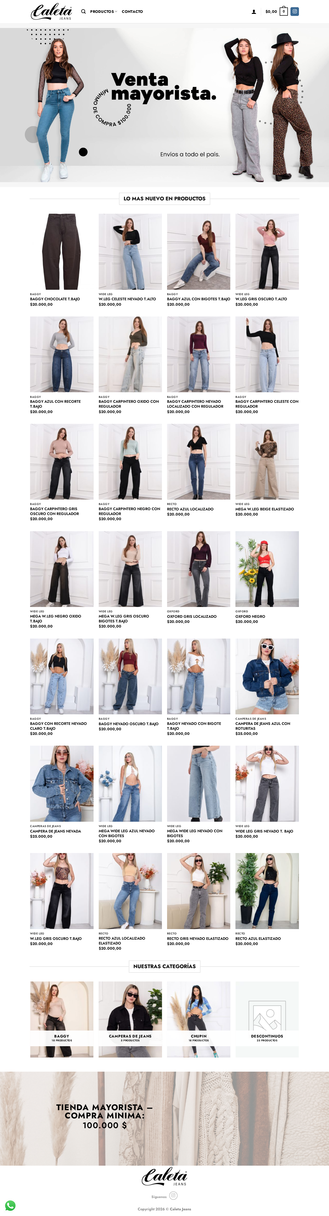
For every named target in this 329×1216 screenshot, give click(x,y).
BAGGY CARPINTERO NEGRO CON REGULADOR (129, 511)
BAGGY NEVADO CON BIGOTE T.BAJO (194, 726)
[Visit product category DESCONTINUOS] (267, 1019)
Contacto (132, 11)
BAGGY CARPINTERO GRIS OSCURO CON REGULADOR (54, 511)
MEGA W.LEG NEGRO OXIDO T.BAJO (55, 618)
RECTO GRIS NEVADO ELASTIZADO (198, 938)
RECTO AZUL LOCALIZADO (190, 509)
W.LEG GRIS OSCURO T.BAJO (56, 938)
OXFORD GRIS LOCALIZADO (192, 616)
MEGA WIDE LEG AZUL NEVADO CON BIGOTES (127, 833)
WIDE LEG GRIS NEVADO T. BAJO (264, 831)
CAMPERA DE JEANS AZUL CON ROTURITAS (262, 726)
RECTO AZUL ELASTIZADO (258, 938)
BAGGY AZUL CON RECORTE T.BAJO (55, 404)
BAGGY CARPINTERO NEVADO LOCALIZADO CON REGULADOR (195, 404)
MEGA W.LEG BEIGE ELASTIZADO (264, 509)
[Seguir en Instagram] (294, 11)
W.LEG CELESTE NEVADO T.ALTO (127, 299)
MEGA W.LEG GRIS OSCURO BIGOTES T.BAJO (124, 618)
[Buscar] (83, 11)
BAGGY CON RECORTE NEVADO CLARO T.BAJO (58, 726)
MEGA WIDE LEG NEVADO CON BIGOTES (194, 833)
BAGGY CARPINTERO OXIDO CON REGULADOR (129, 404)
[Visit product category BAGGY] (62, 1019)
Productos (103, 11)
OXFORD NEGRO (250, 616)
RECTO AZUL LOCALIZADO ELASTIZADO (122, 941)
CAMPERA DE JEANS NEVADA (55, 831)
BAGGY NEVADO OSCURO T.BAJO (129, 724)
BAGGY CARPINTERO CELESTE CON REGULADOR (266, 404)
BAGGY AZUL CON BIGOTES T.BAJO (198, 299)
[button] (254, 11)
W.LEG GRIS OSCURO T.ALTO (261, 299)
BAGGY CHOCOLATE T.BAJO (55, 299)
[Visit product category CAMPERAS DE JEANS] (130, 1019)
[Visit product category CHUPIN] (199, 1019)
